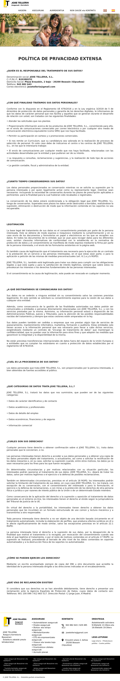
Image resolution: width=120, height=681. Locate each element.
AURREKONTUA (57, 10)
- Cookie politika (104, 643)
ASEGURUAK (38, 10)
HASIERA (23, 10)
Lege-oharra (96, 641)
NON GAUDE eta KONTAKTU (83, 10)
